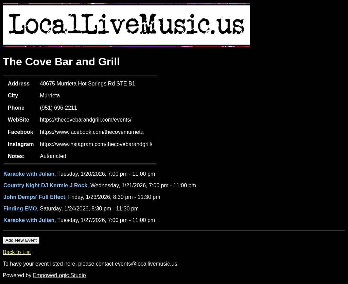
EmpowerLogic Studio (59, 275)
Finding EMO (20, 208)
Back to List (17, 252)
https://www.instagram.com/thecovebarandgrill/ (96, 144)
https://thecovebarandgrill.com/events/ (85, 120)
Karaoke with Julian (28, 174)
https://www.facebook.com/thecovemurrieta (91, 132)
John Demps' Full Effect (34, 197)
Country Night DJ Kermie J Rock (45, 185)
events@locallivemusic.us (146, 264)
